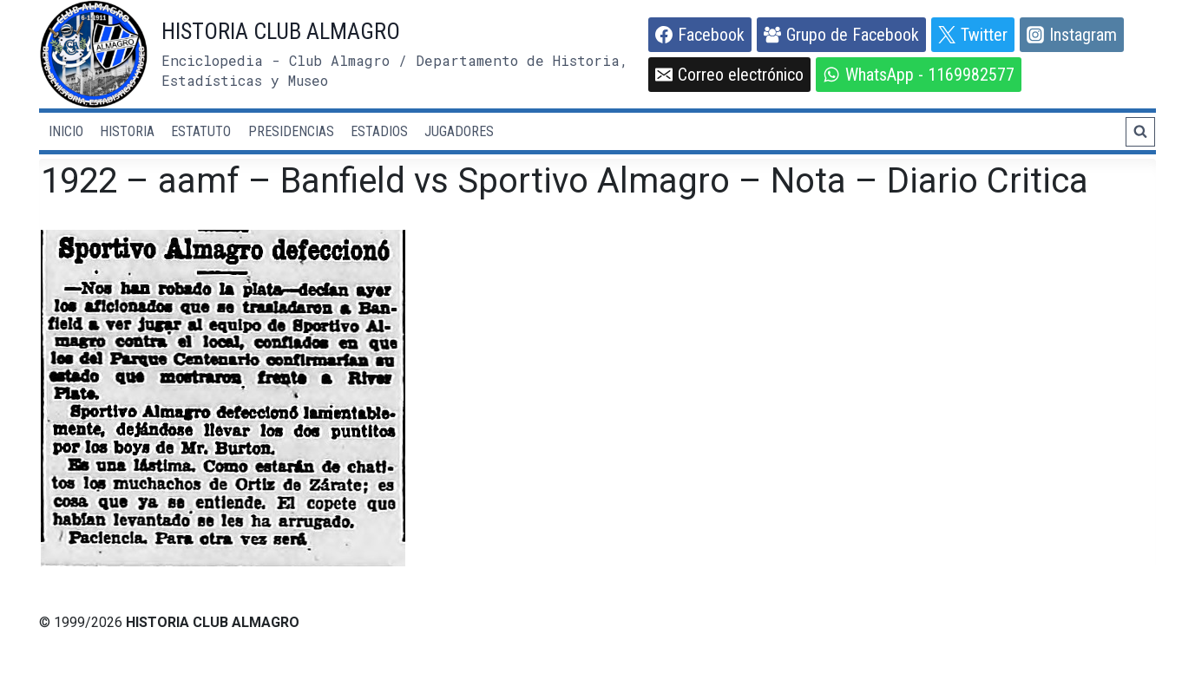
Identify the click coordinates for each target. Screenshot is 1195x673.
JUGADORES (459, 131)
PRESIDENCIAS (291, 131)
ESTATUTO (201, 131)
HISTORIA (127, 131)
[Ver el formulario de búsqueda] (1140, 132)
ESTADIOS (379, 131)
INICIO (66, 131)
